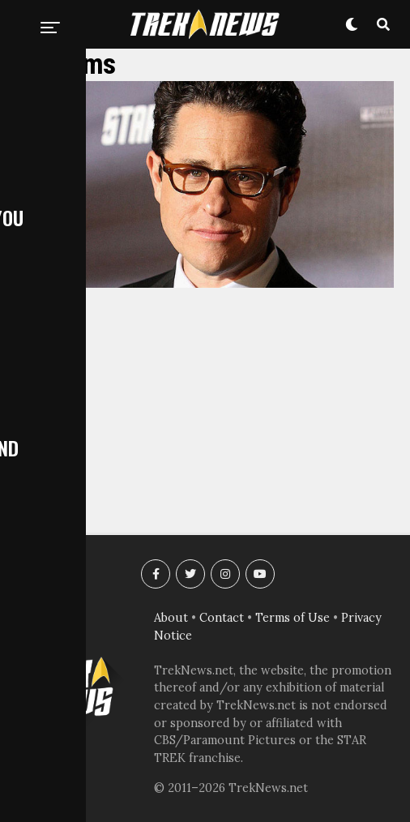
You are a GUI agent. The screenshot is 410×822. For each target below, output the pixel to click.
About (171, 617)
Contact (221, 617)
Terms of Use (292, 617)
